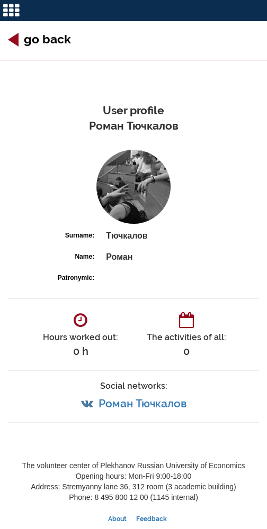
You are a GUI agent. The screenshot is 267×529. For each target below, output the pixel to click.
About (117, 519)
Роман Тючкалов (142, 403)
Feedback (151, 519)
